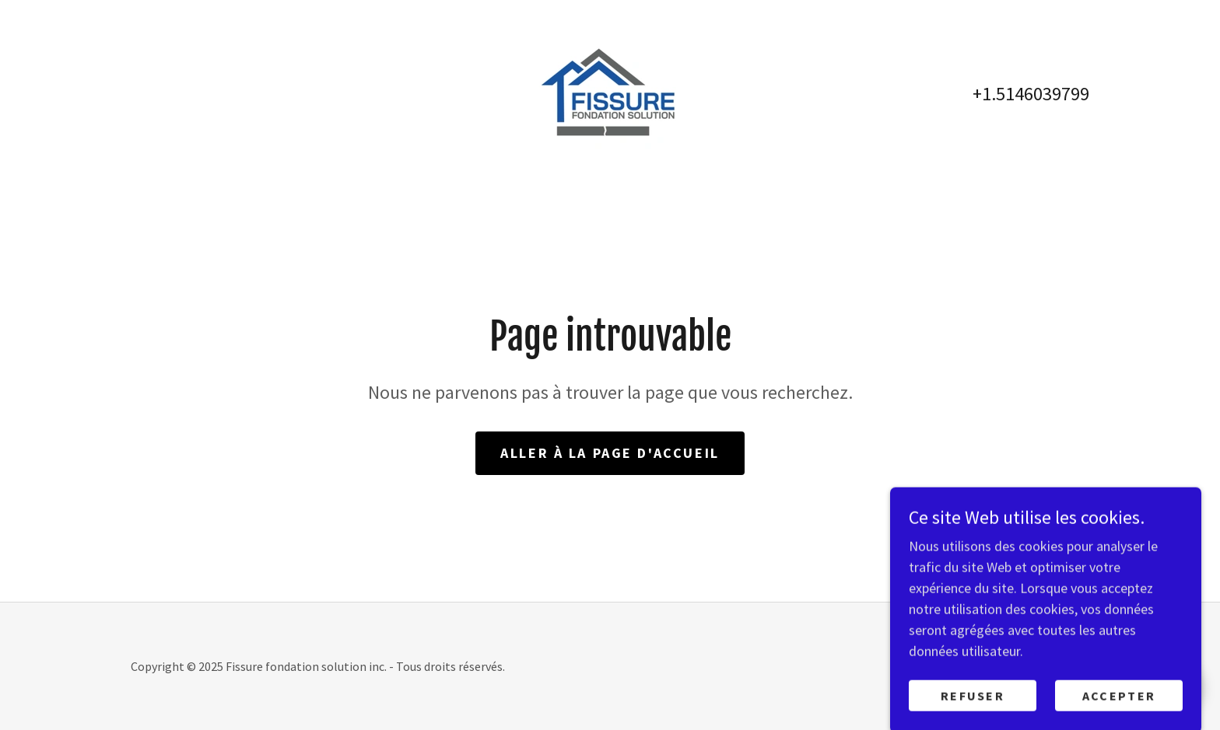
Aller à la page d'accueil (609, 453)
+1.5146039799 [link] (1031, 94)
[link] (609, 92)
